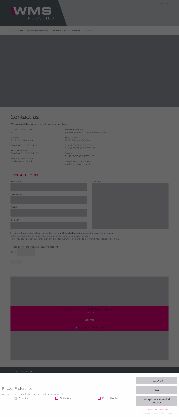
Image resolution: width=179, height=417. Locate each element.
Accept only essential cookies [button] (156, 401)
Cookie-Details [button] (147, 413)
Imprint (169, 413)
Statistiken (63, 398)
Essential (21, 398)
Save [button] (157, 390)
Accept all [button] (157, 380)
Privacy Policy (159, 413)
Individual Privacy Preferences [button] (156, 409)
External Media (108, 398)
